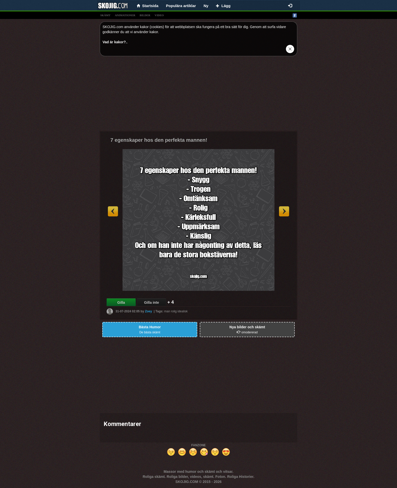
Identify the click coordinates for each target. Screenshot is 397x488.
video (159, 15)
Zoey (148, 311)
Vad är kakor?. (115, 42)
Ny (206, 6)
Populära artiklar (181, 6)
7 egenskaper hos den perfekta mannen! (158, 140)
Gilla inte (151, 302)
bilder (145, 15)
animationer (125, 15)
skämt (105, 15)
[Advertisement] (198, 95)
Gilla (121, 302)
